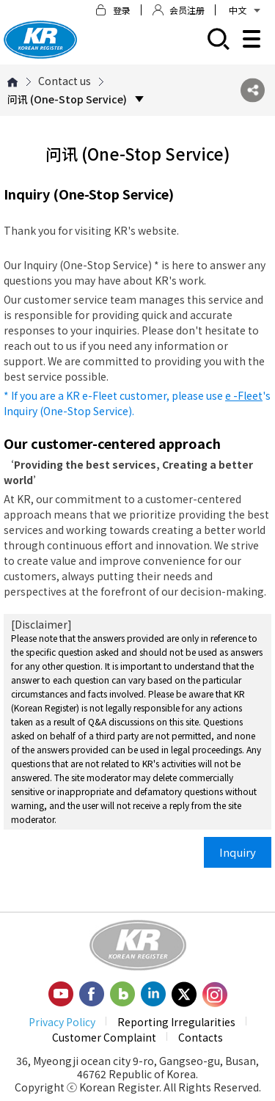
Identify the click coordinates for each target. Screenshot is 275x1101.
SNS (253, 90)
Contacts (200, 1037)
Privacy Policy (62, 1021)
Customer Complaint (104, 1037)
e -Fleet (244, 395)
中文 (244, 10)
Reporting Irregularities (176, 1021)
